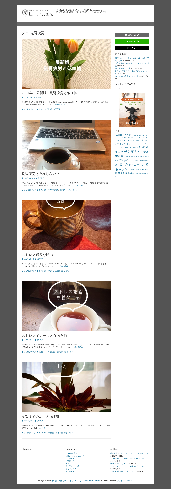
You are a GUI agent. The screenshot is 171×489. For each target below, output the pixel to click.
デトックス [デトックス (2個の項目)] (132, 144)
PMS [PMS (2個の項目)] (116, 135)
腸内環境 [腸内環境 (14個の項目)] (120, 173)
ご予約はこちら (132, 35)
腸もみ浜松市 (68, 352)
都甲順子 (39, 97)
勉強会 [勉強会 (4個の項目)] (133, 156)
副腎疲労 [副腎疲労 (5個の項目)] (126, 156)
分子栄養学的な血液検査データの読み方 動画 (128, 458)
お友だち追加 (132, 41)
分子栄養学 (48, 109)
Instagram (132, 48)
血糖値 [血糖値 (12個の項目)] (128, 173)
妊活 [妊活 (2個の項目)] (146, 156)
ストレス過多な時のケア (41, 255)
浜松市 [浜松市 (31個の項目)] (128, 160)
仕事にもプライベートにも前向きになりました (128, 466)
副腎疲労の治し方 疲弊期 (41, 416)
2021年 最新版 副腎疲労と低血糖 (49, 93)
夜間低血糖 (59, 433)
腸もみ (75, 190)
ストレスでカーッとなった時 (44, 335)
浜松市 (69, 190)
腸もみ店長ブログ (30, 190)
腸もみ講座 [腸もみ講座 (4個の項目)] (135, 170)
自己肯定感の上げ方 (123, 68)
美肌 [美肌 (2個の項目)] (146, 160)
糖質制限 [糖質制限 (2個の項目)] (142, 160)
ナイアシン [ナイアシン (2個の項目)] (139, 144)
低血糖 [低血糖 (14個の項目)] (142, 147)
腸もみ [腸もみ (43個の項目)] (123, 164)
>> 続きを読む (59, 104)
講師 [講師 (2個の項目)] (133, 173)
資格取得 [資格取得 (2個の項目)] (143, 173)
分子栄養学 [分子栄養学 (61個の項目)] (129, 151)
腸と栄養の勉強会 (30, 109)
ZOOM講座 (70, 458)
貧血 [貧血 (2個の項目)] (140, 173)
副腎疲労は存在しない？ (41, 174)
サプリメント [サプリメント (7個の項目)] (125, 140)
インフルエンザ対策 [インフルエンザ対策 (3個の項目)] (124, 138)
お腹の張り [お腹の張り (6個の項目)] (127, 135)
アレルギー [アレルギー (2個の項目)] (142, 135)
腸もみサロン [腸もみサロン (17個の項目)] (136, 164)
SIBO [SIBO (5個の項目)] (120, 135)
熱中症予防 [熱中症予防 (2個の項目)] (136, 160)
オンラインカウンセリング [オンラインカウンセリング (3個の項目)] (139, 138)
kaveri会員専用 (71, 453)
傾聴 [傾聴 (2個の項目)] (119, 152)
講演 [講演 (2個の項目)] (137, 173)
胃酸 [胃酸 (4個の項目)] (116, 165)
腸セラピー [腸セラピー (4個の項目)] (144, 170)
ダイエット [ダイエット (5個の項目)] (124, 144)
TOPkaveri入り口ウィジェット (127, 76)
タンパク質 (42, 433)
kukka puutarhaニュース (75, 456)
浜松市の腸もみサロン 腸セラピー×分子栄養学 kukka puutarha (79, 10)
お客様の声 (70, 461)
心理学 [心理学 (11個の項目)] (120, 160)
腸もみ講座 (70, 471)
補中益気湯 (65, 271)
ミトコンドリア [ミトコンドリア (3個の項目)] (133, 147)
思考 (67, 464)
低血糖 (41, 109)
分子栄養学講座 (53, 190)
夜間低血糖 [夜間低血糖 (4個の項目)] (140, 156)
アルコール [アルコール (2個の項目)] (135, 135)
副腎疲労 (57, 109)
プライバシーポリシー (125, 481)
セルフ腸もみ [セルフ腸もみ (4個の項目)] (136, 141)
